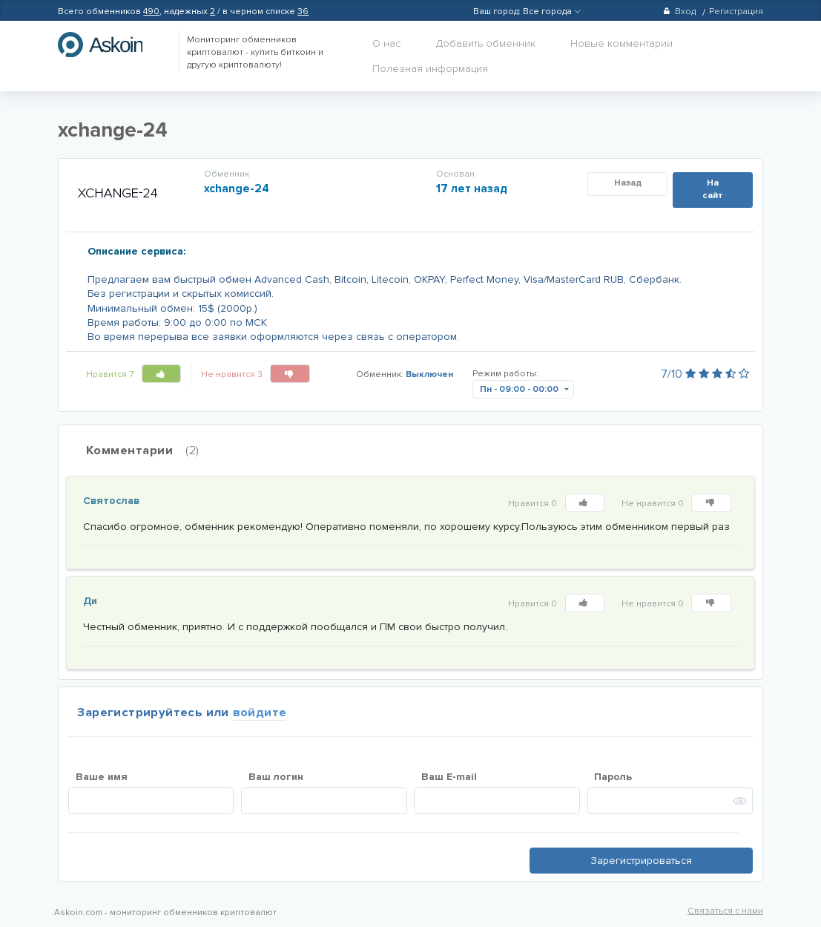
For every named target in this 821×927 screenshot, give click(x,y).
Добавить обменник (485, 43)
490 (151, 11)
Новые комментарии (621, 43)
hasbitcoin (111, 44)
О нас (386, 43)
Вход (679, 11)
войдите (260, 712)
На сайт (712, 189)
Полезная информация (430, 68)
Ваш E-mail (449, 776)
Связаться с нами (725, 911)
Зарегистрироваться (641, 860)
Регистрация (736, 11)
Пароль (613, 776)
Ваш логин (275, 776)
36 (303, 11)
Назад (628, 183)
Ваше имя (102, 776)
